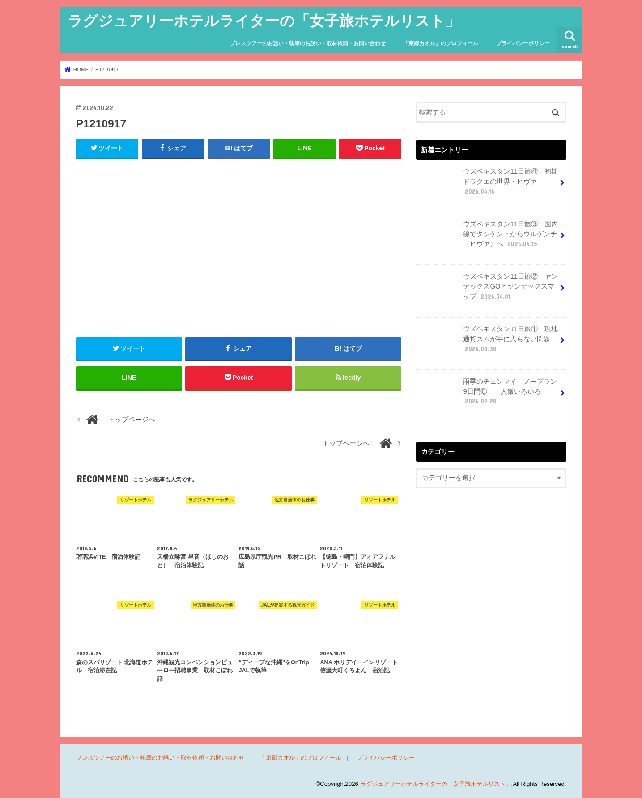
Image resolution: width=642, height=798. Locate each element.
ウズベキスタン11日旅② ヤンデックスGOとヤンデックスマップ (488, 290)
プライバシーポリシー (523, 43)
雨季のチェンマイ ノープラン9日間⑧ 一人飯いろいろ (487, 395)
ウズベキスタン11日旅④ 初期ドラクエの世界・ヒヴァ (488, 184)
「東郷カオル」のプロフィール (440, 43)
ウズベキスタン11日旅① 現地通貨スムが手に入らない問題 (488, 342)
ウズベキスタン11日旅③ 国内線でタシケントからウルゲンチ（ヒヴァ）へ (488, 237)
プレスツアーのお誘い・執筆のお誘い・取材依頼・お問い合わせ (308, 43)
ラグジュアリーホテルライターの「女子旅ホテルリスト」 (264, 20)
